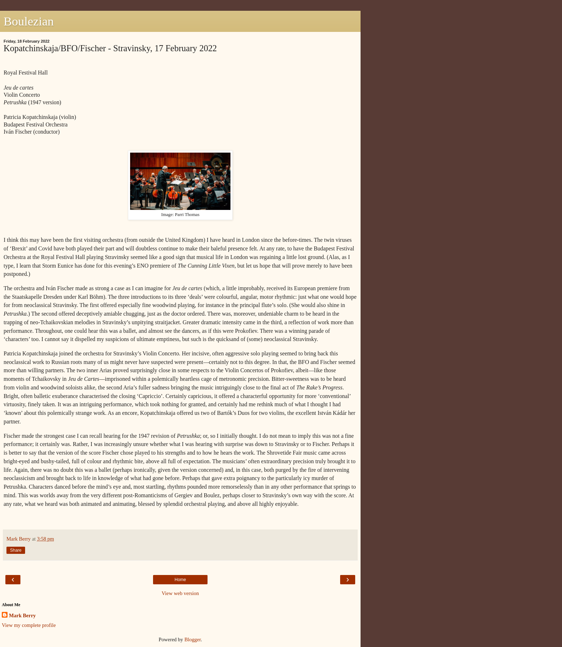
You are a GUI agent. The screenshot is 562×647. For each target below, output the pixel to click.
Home (180, 579)
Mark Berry (22, 615)
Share (16, 550)
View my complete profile (29, 625)
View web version (180, 593)
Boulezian (29, 21)
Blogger (192, 639)
